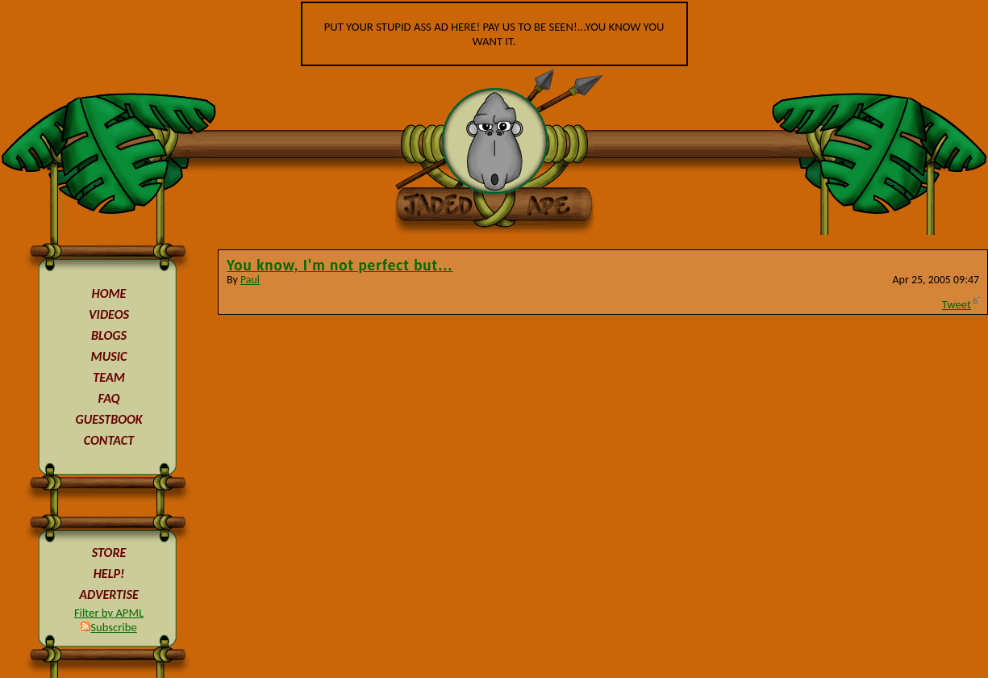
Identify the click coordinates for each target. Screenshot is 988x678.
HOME (109, 293)
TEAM (109, 377)
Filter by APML (109, 612)
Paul (250, 280)
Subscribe (108, 627)
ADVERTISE (109, 594)
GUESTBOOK (108, 419)
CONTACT (109, 440)
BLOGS (109, 335)
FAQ (109, 398)
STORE (109, 552)
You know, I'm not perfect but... (339, 265)
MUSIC (109, 356)
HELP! (109, 573)
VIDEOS (109, 314)
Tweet (956, 304)
